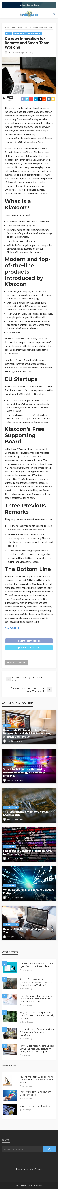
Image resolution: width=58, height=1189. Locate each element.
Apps (8, 34)
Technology (34, 34)
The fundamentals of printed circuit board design (25, 813)
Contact (38, 1169)
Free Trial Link (12, 628)
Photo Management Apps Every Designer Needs (35, 1093)
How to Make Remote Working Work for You (28, 930)
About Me (28, 1169)
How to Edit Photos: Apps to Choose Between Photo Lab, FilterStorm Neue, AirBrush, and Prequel (27, 733)
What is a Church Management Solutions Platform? (28, 891)
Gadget (8, 765)
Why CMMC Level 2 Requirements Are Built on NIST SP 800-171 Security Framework (37, 1015)
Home (19, 1169)
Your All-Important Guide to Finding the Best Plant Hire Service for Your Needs (37, 1080)
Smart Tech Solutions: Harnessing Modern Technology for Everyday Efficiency (24, 772)
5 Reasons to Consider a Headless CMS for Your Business (27, 852)
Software (19, 34)
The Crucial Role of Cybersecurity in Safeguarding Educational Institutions (37, 1032)
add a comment (16, 663)
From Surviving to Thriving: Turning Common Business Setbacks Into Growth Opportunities (36, 999)
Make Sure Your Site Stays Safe (35, 1106)
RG (10, 52)
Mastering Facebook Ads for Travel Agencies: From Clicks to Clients (36, 965)
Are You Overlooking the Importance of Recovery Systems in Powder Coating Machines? (37, 982)
